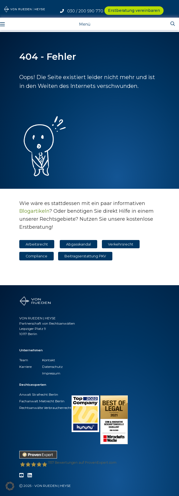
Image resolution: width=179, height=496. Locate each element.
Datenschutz (52, 367)
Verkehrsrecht (120, 244)
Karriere (25, 367)
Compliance (36, 256)
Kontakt (48, 360)
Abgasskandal (78, 244)
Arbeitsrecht (37, 244)
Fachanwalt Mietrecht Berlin (41, 401)
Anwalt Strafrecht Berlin (38, 394)
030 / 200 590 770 (81, 11)
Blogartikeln (34, 211)
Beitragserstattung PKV (85, 256)
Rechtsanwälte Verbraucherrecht (45, 408)
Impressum (51, 373)
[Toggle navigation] (80, 24)
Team (23, 360)
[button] (10, 486)
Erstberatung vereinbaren (134, 10)
